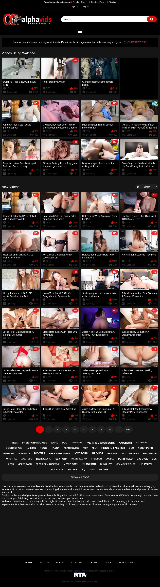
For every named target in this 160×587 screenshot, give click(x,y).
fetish (103, 469)
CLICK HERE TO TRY (135, 42)
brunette (150, 453)
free (92, 469)
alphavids (24, 453)
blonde (97, 453)
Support (76, 562)
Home (28, 562)
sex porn (61, 459)
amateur (125, 442)
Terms (93, 562)
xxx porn (81, 453)
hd (83, 469)
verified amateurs (101, 442)
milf (94, 448)
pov (64, 442)
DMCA (108, 562)
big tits (39, 453)
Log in (86, 6)
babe (56, 448)
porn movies (71, 448)
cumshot (106, 464)
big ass (112, 453)
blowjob (89, 464)
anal (54, 442)
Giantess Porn (97, 2)
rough (44, 448)
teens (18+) (77, 443)
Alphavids (76, 581)
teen (15, 442)
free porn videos (60, 453)
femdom (8, 453)
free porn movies (34, 442)
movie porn (71, 464)
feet (85, 448)
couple (110, 459)
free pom (96, 459)
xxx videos (57, 469)
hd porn (146, 464)
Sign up (74, 6)
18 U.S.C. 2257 (127, 562)
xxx (131, 448)
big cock (73, 469)
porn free (11, 459)
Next (128, 429)
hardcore (43, 459)
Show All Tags (80, 477)
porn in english (113, 448)
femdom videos (121, 486)
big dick (142, 458)
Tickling (112, 2)
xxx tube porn (130, 453)
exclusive (141, 443)
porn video (125, 459)
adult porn (145, 448)
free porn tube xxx (47, 464)
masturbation (79, 459)
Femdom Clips (79, 2)
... (119, 429)
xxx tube (26, 459)
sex (154, 459)
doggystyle (14, 448)
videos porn (25, 464)
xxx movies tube (125, 464)
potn (11, 464)
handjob (31, 448)
